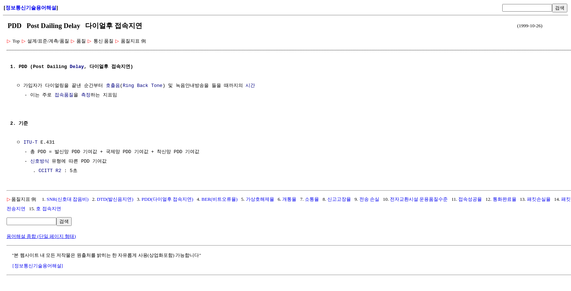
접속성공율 (470, 199)
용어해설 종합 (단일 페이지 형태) (41, 236)
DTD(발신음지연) (115, 199)
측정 (86, 95)
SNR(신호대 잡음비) (67, 199)
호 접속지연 (48, 208)
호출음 (113, 86)
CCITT (46, 171)
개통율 (289, 199)
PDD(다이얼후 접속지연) (167, 199)
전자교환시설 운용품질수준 (419, 199)
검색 (559, 8)
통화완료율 (504, 199)
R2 (58, 171)
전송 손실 (369, 199)
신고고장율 (339, 199)
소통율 (312, 199)
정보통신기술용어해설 (30, 8)
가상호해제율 (260, 199)
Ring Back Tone (142, 86)
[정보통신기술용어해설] (37, 265)
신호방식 (39, 161)
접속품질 (64, 95)
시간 (250, 86)
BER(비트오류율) (219, 199)
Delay (77, 67)
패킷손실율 (539, 199)
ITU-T (30, 142)
